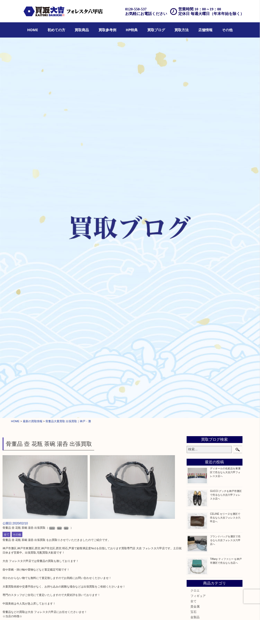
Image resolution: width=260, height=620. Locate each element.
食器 (193, 268)
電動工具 (196, 348)
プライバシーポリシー (202, 609)
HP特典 (132, 29)
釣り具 (195, 359)
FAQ (167, 609)
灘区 (193, 415)
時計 (193, 258)
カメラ (195, 263)
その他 (227, 29)
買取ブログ (156, 29)
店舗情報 (205, 29)
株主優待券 (198, 316)
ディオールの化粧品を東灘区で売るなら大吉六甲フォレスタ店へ (225, 97)
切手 (193, 295)
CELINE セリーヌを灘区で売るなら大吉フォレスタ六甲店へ (225, 142)
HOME (32, 29)
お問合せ (179, 609)
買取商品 (82, 29)
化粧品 (195, 375)
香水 (193, 370)
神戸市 (195, 421)
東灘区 (195, 442)
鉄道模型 (196, 306)
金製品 (195, 242)
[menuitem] (33, 30)
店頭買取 (97, 609)
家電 (193, 338)
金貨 (193, 274)
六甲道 (195, 426)
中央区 (195, 447)
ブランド (196, 252)
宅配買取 (126, 609)
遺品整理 (140, 609)
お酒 (193, 290)
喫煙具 (195, 343)
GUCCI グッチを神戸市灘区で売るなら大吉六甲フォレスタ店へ (226, 120)
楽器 (193, 365)
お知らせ (196, 402)
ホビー (195, 391)
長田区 (195, 437)
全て (6, 159)
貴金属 (195, 231)
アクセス (155, 609)
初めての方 (56, 29)
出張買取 (111, 609)
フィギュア (198, 220)
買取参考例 (107, 29)
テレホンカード (201, 311)
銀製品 (195, 247)
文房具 (195, 354)
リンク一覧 (247, 609)
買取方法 (181, 29)
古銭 (193, 284)
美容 (193, 381)
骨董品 (195, 327)
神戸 (193, 453)
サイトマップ (227, 609)
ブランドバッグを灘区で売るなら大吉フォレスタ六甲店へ (225, 165)
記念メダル (198, 279)
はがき (195, 322)
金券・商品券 (199, 301)
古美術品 (196, 332)
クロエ (195, 215)
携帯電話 (196, 386)
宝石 (193, 236)
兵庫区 (195, 458)
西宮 (193, 431)
